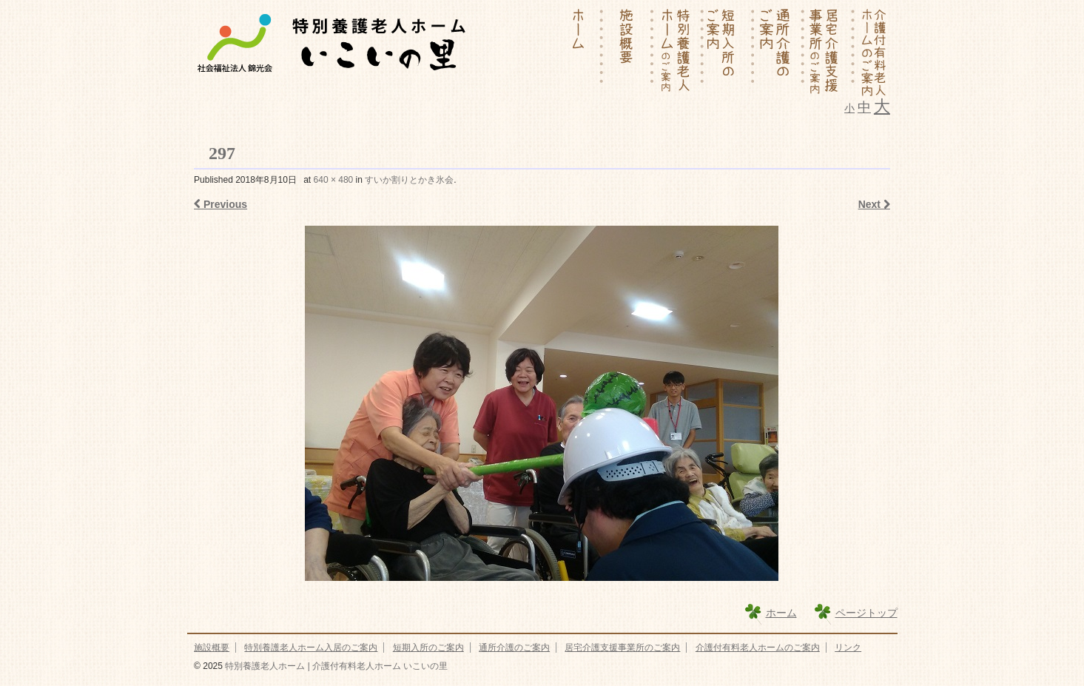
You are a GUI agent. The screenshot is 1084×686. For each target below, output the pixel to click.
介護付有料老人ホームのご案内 (758, 647)
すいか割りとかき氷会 (409, 180)
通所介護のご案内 (514, 647)
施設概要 (211, 647)
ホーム (781, 613)
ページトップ (866, 613)
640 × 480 (334, 180)
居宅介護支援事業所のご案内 (622, 647)
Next (874, 204)
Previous (220, 204)
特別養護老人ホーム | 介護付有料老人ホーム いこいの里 (335, 666)
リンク (848, 647)
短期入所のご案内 (428, 647)
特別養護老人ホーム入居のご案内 (310, 647)
